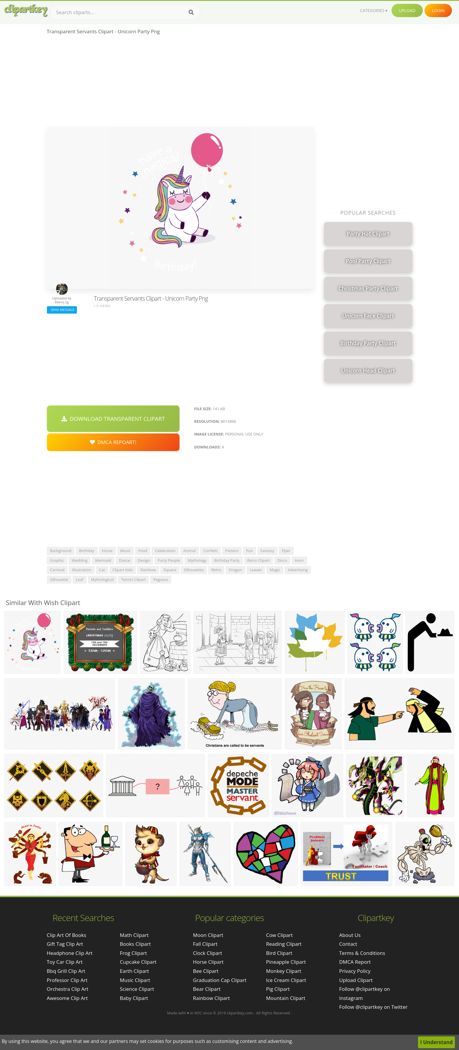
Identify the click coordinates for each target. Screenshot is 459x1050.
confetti (210, 550)
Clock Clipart (207, 953)
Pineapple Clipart (286, 961)
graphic (57, 560)
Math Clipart (134, 935)
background (61, 550)
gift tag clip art (65, 943)
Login (438, 10)
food (142, 550)
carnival (57, 569)
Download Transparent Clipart (113, 419)
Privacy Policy (355, 971)
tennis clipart (133, 579)
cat (102, 569)
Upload (407, 10)
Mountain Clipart (285, 998)
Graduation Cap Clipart (219, 980)
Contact (348, 943)
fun (249, 550)
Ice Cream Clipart (286, 980)
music (125, 550)
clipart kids (123, 569)
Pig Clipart (277, 989)
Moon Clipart (208, 935)
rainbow (148, 569)
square (170, 569)
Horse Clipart (208, 961)
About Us (350, 935)
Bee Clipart (205, 971)
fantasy (267, 550)
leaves (256, 569)
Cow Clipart (279, 935)
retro (216, 569)
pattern (231, 550)
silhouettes (194, 569)
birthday (86, 550)
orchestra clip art (67, 989)
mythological (102, 579)
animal (189, 550)
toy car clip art (65, 961)
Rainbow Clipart (211, 998)
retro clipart (258, 560)
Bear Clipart (206, 989)
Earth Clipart (134, 971)
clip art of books (66, 935)
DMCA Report (355, 961)
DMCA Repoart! (113, 442)
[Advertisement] (180, 83)
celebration (165, 550)
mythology (197, 560)
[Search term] (125, 12)
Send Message (62, 309)
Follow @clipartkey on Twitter (373, 1006)
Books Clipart (135, 943)
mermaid (103, 560)
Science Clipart (137, 989)
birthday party (226, 560)
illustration (81, 569)
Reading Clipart (283, 943)
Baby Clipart (134, 998)
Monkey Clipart (283, 971)
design (144, 560)
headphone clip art (70, 953)
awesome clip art (67, 998)
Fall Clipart (205, 943)
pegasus (160, 579)
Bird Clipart (279, 953)
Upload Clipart (356, 980)
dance (124, 560)
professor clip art (67, 980)
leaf (79, 579)
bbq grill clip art (66, 971)
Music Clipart (135, 980)
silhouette (59, 579)
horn (299, 560)
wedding (80, 560)
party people (169, 560)
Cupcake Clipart (138, 961)
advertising (298, 569)
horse (107, 550)
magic (274, 569)
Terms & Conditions (362, 953)
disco (282, 560)
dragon (235, 569)
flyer (286, 550)
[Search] (191, 12)
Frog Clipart (133, 953)
